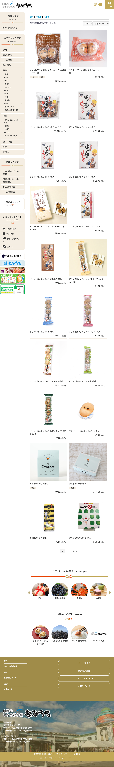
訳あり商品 (12, 65)
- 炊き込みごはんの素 (13, 110)
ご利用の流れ (12, 229)
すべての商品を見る (12, 28)
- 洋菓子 (13, 129)
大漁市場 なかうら (11, 725)
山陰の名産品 (12, 55)
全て (32, 17)
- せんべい (13, 132)
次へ (75, 552)
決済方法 (12, 247)
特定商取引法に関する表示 (43, 754)
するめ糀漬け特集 (12, 187)
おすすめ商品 (12, 60)
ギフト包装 (12, 234)
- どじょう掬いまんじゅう (13, 121)
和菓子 (46, 17)
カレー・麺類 (12, 142)
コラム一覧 (8, 689)
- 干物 (13, 77)
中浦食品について (11, 678)
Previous (29, 593)
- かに (13, 81)
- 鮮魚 (13, 74)
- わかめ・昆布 (13, 107)
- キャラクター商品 (13, 136)
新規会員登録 (84, 671)
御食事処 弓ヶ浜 (10, 736)
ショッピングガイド (84, 679)
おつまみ (12, 152)
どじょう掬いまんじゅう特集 (12, 172)
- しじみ (13, 84)
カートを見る (84, 663)
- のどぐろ (13, 87)
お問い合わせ (84, 686)
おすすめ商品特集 (12, 192)
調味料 (12, 147)
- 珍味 (13, 97)
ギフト (12, 50)
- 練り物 (13, 100)
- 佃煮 (13, 103)
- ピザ (13, 90)
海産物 (12, 70)
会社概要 (77, 754)
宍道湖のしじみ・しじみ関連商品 (12, 180)
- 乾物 (13, 94)
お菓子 (12, 116)
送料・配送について (12, 240)
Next (109, 593)
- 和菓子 (13, 126)
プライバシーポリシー (63, 754)
